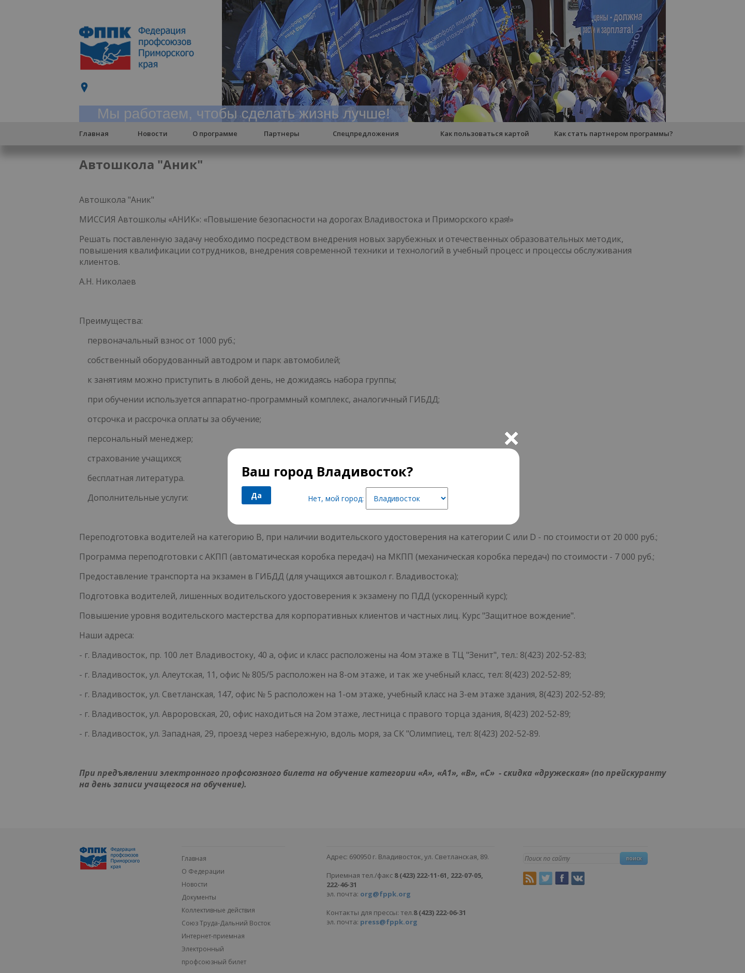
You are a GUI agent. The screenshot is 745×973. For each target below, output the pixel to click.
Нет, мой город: (336, 498)
